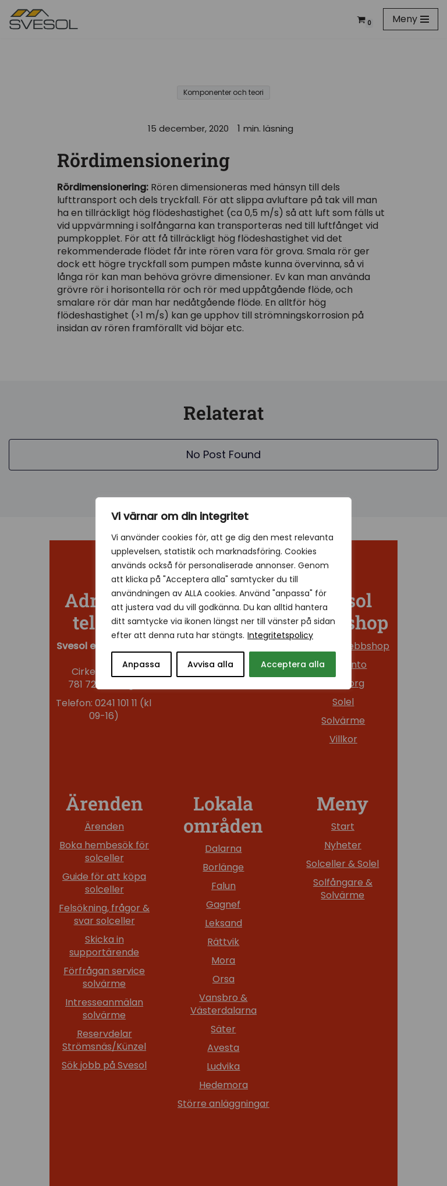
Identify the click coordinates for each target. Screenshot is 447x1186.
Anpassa (141, 664)
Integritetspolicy (280, 635)
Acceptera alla (293, 664)
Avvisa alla (210, 664)
